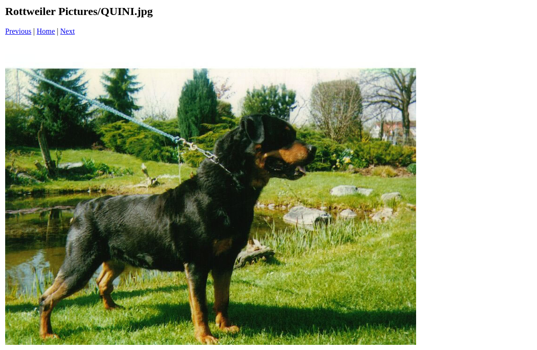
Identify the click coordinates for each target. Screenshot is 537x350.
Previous (18, 31)
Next (67, 31)
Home (46, 31)
